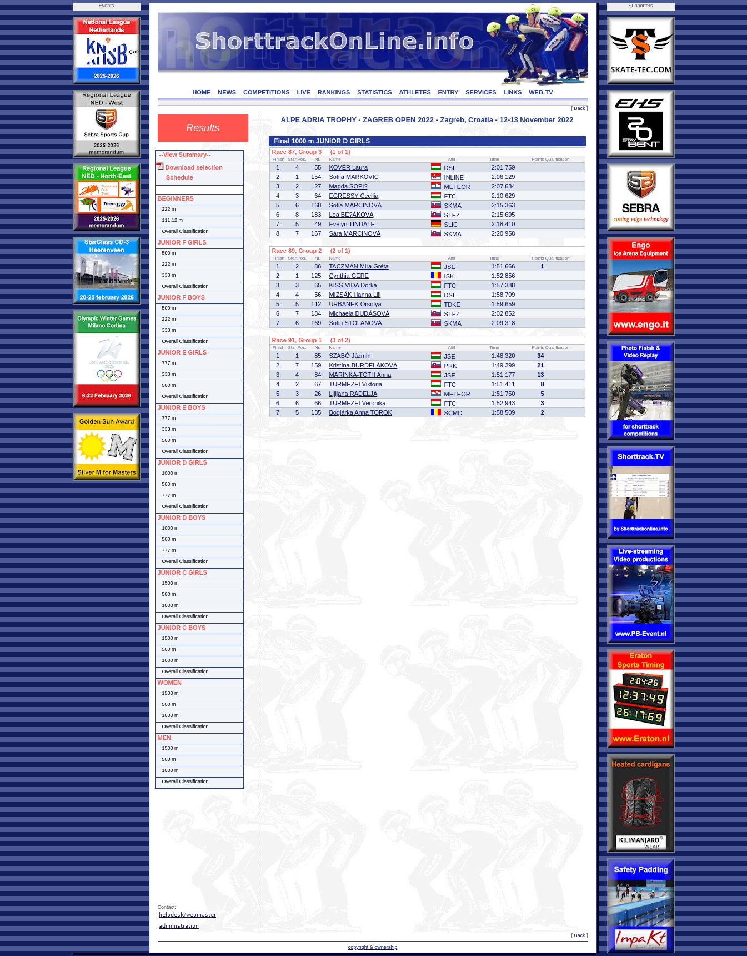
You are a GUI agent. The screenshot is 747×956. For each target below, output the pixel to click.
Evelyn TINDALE (351, 224)
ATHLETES (415, 92)
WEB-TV (541, 92)
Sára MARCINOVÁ (354, 233)
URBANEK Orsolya (355, 304)
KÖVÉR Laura (348, 167)
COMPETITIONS (266, 92)
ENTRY (448, 92)
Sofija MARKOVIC (353, 176)
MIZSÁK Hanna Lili (354, 294)
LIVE (303, 92)
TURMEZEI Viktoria (355, 384)
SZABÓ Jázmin (349, 355)
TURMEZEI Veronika (357, 403)
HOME (201, 92)
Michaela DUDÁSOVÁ (359, 313)
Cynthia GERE (349, 275)
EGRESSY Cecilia (353, 195)
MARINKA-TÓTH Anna (360, 374)
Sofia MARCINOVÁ (355, 205)
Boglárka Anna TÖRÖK (360, 412)
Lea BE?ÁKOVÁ (351, 214)
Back (579, 108)
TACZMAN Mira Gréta (358, 266)
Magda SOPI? (348, 186)
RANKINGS (334, 92)
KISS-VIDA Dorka (353, 285)
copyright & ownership (373, 947)
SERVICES (480, 92)
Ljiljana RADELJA (353, 393)
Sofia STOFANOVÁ (355, 323)
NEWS (227, 92)
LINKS (512, 92)
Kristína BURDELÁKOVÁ (363, 365)
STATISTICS (374, 92)
